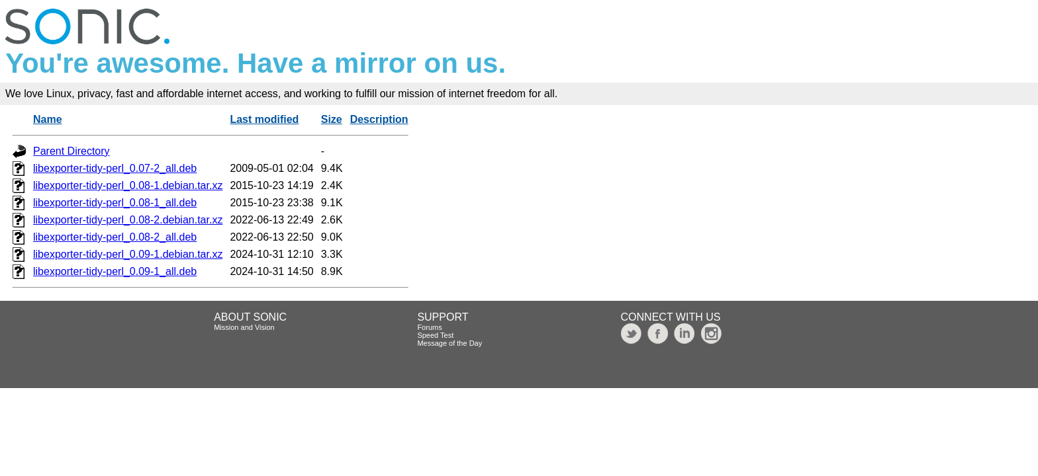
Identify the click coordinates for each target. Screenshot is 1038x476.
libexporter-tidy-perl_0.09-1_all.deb (115, 271)
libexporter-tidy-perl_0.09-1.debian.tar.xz (127, 254)
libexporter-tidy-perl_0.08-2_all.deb (115, 237)
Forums (429, 327)
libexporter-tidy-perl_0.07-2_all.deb (115, 168)
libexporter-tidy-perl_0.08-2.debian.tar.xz (127, 219)
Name (47, 119)
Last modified (264, 119)
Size (331, 119)
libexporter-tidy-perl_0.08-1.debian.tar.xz (127, 185)
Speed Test (435, 335)
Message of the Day (449, 343)
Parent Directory (71, 151)
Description (379, 119)
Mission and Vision (244, 327)
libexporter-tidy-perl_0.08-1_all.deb (115, 202)
